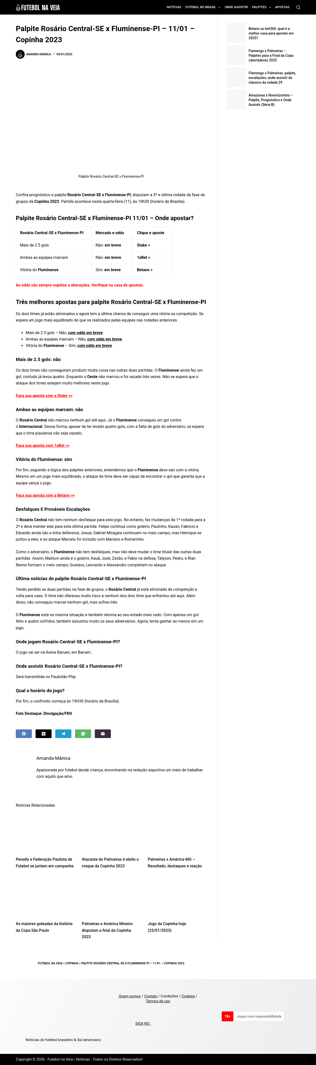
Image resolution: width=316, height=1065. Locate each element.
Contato (150, 996)
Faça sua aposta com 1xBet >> (43, 445)
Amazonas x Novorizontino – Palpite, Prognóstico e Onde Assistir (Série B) (271, 100)
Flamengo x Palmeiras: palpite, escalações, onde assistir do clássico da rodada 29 (272, 77)
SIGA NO (143, 1023)
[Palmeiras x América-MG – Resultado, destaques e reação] (177, 831)
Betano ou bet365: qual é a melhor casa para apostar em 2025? (271, 33)
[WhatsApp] (83, 733)
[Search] (298, 7)
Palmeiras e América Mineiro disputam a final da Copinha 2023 (107, 930)
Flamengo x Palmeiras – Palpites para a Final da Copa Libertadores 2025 (271, 55)
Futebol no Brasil (203, 7)
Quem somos (130, 996)
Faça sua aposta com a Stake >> (44, 395)
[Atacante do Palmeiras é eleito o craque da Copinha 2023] (111, 831)
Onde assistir (236, 7)
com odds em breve (85, 332)
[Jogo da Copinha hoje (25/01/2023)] (177, 896)
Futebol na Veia (50, 963)
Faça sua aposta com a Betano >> (45, 495)
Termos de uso (158, 1001)
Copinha (71, 963)
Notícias (174, 7)
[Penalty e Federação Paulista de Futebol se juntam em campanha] (45, 831)
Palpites (262, 7)
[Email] (103, 733)
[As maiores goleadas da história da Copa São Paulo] (45, 896)
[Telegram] (63, 733)
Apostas (282, 7)
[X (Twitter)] (44, 733)
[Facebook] (24, 733)
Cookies (188, 996)
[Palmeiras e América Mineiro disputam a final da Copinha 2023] (111, 896)
